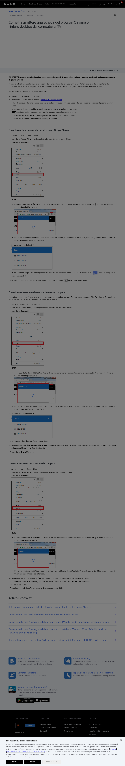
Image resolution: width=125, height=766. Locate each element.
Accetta (14, 762)
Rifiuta (32, 762)
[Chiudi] (121, 740)
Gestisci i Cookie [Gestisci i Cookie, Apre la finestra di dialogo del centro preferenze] (52, 762)
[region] (62, 751)
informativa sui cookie (17, 757)
